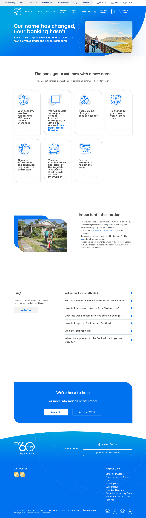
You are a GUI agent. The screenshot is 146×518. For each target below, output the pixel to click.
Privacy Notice (90, 510)
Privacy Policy (19, 513)
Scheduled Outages (115, 473)
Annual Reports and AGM (118, 496)
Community (10, 3)
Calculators (63, 3)
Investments (86, 11)
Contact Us (26, 310)
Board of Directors (115, 490)
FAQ (75, 3)
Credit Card (73, 11)
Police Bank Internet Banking (56, 128)
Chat (116, 2)
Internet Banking (100, 11)
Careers (33, 3)
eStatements (47, 3)
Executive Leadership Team (119, 493)
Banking (28, 11)
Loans (39, 11)
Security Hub (112, 483)
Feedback (110, 499)
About (22, 3)
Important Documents (109, 452)
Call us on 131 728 (87, 412)
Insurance (50, 11)
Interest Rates (63, 11)
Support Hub (112, 486)
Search (102, 2)
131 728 (129, 2)
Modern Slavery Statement (38, 513)
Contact (85, 3)
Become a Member (120, 11)
